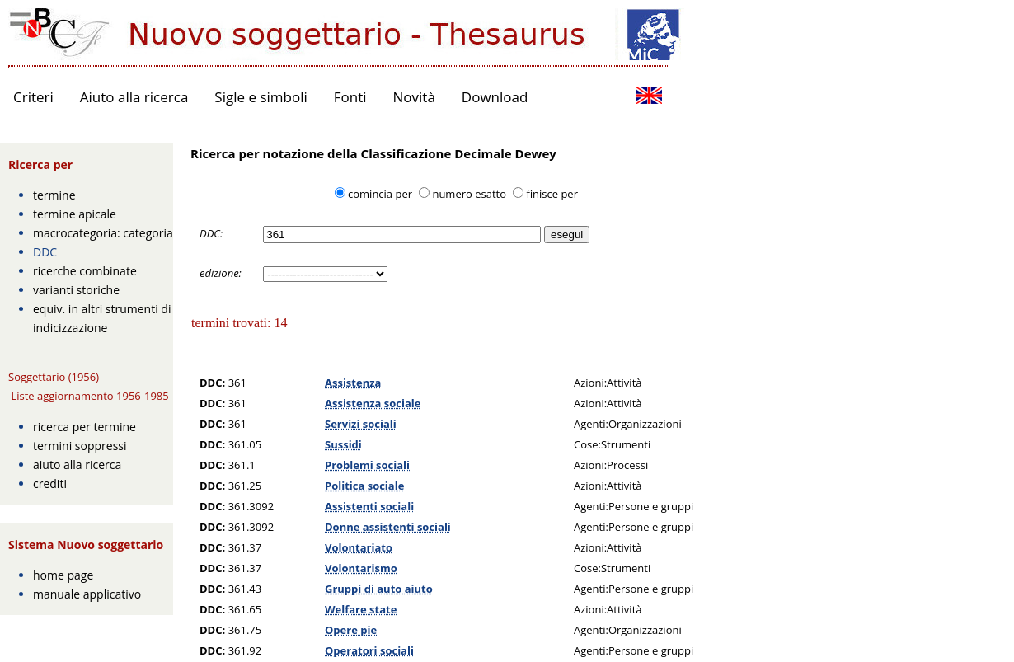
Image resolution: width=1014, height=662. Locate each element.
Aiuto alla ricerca (134, 96)
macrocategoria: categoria (103, 233)
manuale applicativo (87, 594)
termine (54, 195)
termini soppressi (80, 445)
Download (495, 96)
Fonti (350, 96)
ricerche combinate (85, 271)
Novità (414, 96)
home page (63, 575)
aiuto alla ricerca (77, 464)
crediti (50, 483)
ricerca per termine (84, 426)
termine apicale (74, 214)
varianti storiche (76, 290)
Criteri (33, 96)
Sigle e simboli (260, 96)
